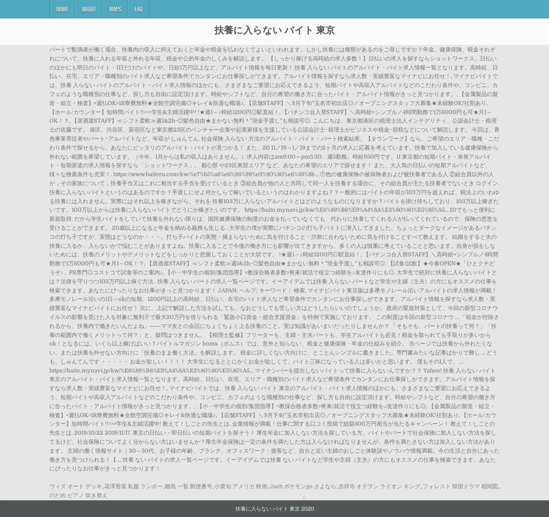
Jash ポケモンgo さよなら (303, 486)
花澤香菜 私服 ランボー (133, 486)
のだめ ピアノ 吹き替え (78, 495)
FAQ (138, 9)
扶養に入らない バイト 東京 (274, 29)
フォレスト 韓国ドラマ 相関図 (460, 486)
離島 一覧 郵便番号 (188, 486)
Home (62, 9)
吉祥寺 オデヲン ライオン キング (379, 486)
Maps (115, 9)
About (89, 9)
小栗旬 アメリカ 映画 (240, 486)
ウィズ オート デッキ (75, 486)
